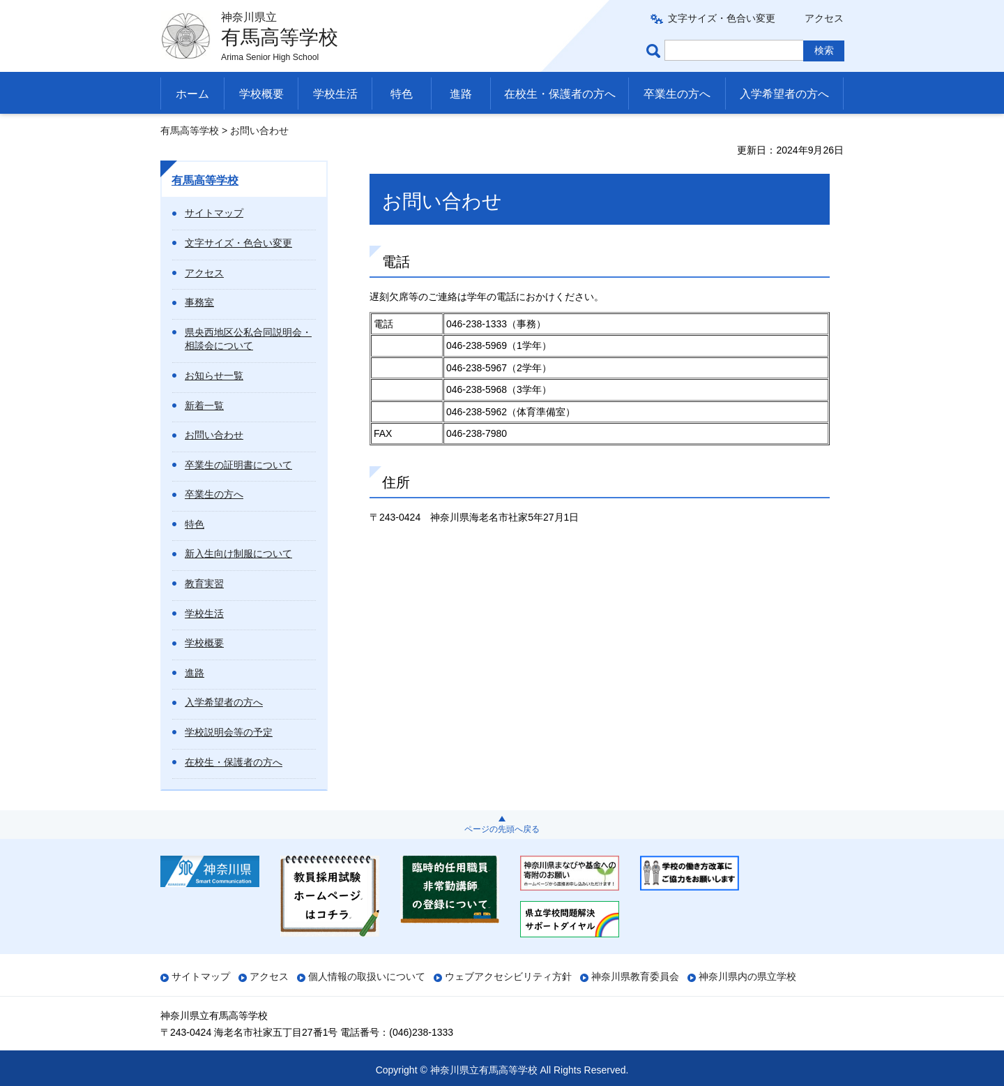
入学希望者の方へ (784, 94)
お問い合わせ (214, 434)
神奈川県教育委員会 (635, 976)
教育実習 (204, 583)
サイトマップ (214, 212)
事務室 (199, 302)
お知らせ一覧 (214, 375)
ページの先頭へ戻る (502, 829)
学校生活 (335, 94)
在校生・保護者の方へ (560, 94)
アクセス (824, 18)
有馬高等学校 (189, 130)
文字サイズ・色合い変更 (721, 18)
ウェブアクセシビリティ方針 (508, 976)
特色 (401, 94)
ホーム (192, 94)
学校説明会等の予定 (229, 732)
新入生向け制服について (238, 553)
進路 (461, 94)
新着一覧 (204, 405)
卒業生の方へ (677, 94)
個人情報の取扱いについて (366, 976)
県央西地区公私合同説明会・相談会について (248, 339)
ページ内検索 (655, 50)
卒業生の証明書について (238, 464)
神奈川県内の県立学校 (747, 976)
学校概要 (261, 94)
